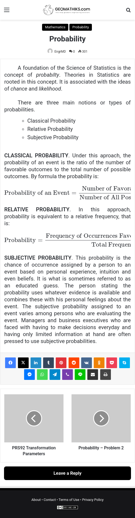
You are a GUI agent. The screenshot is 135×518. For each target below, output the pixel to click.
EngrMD (60, 51)
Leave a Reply (68, 473)
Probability (80, 27)
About (36, 500)
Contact (50, 500)
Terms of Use (69, 500)
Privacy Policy (93, 500)
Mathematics (55, 27)
